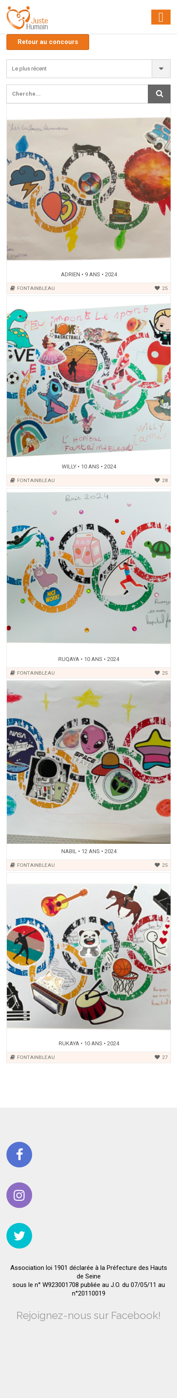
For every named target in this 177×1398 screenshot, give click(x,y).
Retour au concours (48, 42)
